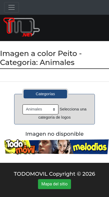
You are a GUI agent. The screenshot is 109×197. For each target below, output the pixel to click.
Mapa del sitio (54, 183)
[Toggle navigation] (11, 7)
